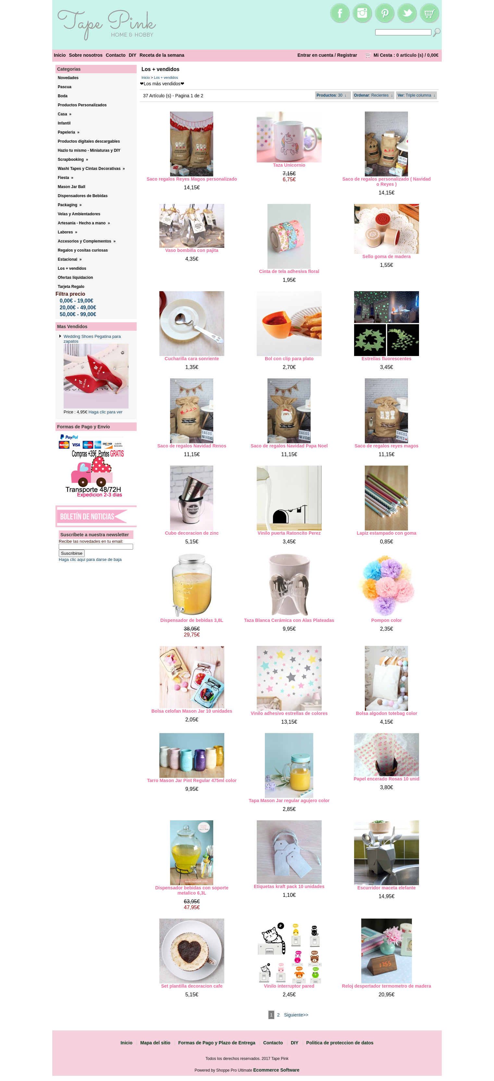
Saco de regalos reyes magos (386, 445)
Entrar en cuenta (315, 55)
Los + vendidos (166, 77)
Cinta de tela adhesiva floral (289, 271)
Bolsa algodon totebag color (386, 713)
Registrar (347, 55)
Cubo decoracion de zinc (192, 533)
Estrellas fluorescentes (386, 358)
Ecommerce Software (276, 1070)
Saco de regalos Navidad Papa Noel (289, 445)
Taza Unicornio (289, 165)
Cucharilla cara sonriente (192, 358)
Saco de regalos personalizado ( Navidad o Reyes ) (386, 181)
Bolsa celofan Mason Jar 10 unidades (191, 711)
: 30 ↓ (332, 95)
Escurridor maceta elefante (386, 887)
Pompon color (386, 620)
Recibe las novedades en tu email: (91, 541)
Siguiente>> (296, 1014)
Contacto (116, 55)
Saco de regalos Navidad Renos (191, 445)
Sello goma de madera (387, 256)
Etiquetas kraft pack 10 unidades (289, 886)
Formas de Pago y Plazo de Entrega (216, 1042)
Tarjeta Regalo (71, 286)
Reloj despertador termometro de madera (386, 986)
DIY (132, 55)
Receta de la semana (162, 55)
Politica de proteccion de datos (340, 1042)
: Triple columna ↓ (416, 95)
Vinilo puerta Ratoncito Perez (289, 533)
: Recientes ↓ (373, 95)
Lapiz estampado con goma (386, 533)
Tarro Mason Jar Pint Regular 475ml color (192, 780)
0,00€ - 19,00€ (76, 300)
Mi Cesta (383, 55)
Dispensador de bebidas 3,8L (191, 620)
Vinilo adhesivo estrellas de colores (289, 713)
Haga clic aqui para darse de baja (90, 559)
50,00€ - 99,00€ (78, 314)
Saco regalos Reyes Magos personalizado (192, 179)
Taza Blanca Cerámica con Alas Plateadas (289, 620)
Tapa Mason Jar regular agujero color (289, 800)
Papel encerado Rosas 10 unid (386, 778)
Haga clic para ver (106, 412)
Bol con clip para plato (289, 358)
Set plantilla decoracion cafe (191, 986)
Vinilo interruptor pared (289, 986)
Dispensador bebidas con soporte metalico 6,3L (191, 890)
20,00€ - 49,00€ (78, 307)
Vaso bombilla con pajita (191, 250)
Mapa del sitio (155, 1042)
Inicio (60, 55)
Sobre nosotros (86, 55)
